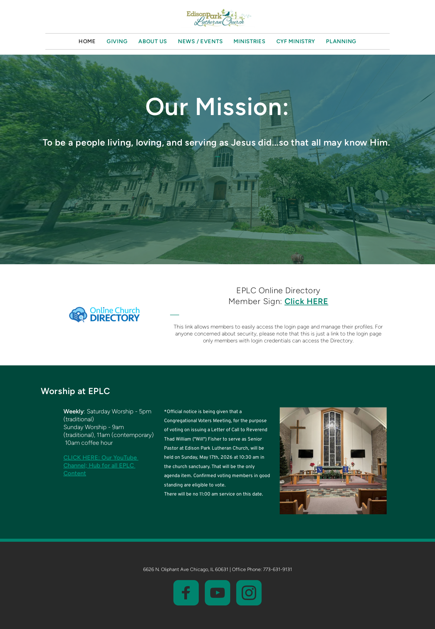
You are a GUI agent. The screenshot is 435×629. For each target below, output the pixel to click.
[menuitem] (87, 41)
